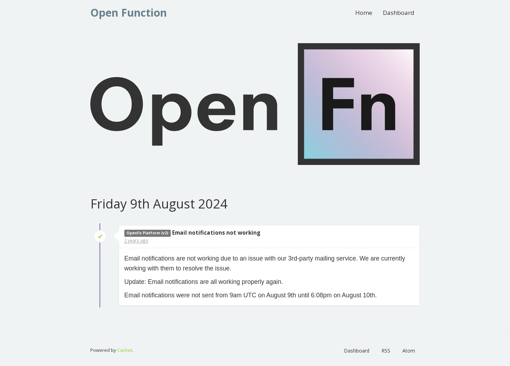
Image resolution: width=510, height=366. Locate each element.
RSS (385, 350)
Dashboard (398, 12)
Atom (408, 350)
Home (363, 12)
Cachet (124, 350)
